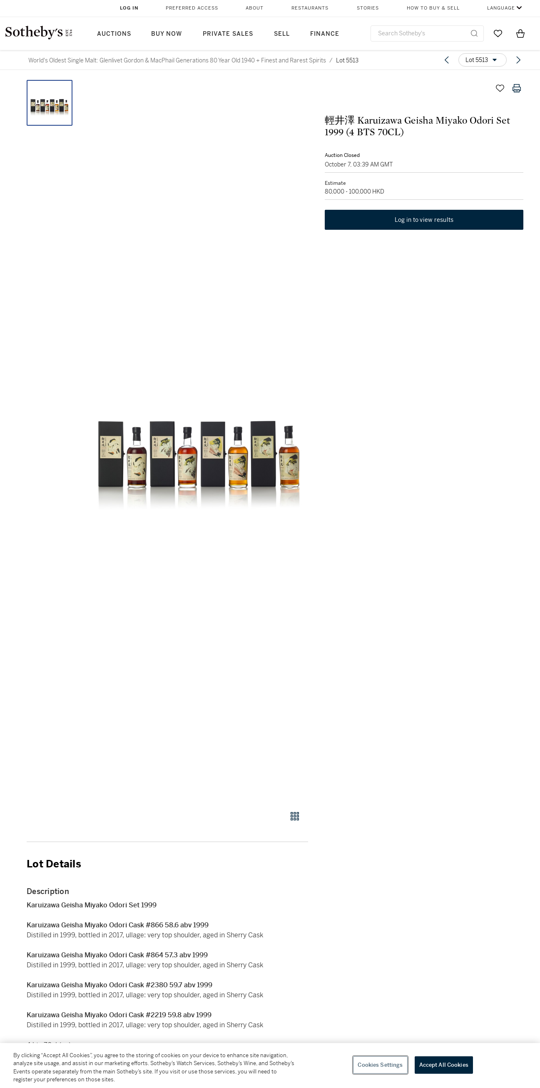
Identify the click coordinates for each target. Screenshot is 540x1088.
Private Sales (228, 33)
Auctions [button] (114, 33)
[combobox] (427, 33)
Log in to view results (424, 220)
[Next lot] (518, 60)
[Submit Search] (474, 33)
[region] (270, 1065)
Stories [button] (368, 8)
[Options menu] (482, 60)
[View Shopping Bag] (520, 33)
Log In (129, 8)
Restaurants (309, 8)
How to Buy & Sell (433, 8)
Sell (282, 33)
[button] (199, 440)
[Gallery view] (294, 816)
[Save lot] (500, 88)
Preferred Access (192, 8)
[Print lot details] (516, 88)
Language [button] (501, 8)
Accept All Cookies (443, 1064)
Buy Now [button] (166, 33)
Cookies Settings (380, 1064)
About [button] (255, 8)
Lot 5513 (347, 60)
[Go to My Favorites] (498, 33)
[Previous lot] (446, 60)
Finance (324, 33)
